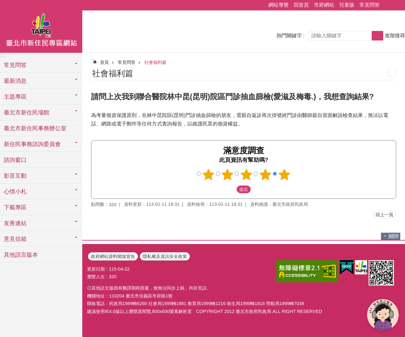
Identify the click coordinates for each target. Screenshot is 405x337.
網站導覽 (278, 5)
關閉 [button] (394, 236)
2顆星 (227, 174)
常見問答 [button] (15, 65)
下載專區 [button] (15, 207)
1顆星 (208, 174)
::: (7, 3)
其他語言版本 (21, 255)
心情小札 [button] (15, 191)
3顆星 (246, 174)
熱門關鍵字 (289, 35)
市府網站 (324, 5)
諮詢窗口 (15, 160)
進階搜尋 (395, 35)
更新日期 (96, 269)
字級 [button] (396, 5)
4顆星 (265, 174)
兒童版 (346, 5)
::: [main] (93, 60)
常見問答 (369, 5)
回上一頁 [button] (384, 214)
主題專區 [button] (15, 97)
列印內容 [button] (392, 73)
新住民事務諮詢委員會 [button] (32, 144)
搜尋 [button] (377, 35)
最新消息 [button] (15, 81)
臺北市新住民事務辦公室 (35, 128)
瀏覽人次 (96, 276)
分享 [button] (387, 5)
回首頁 (301, 5)
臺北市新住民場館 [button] (26, 112)
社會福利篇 (155, 62)
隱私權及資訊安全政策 (165, 256)
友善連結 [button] (15, 223)
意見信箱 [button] (15, 239)
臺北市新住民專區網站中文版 (41, 31)
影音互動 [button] (15, 176)
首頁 (104, 62)
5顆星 (284, 174)
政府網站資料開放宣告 (113, 256)
